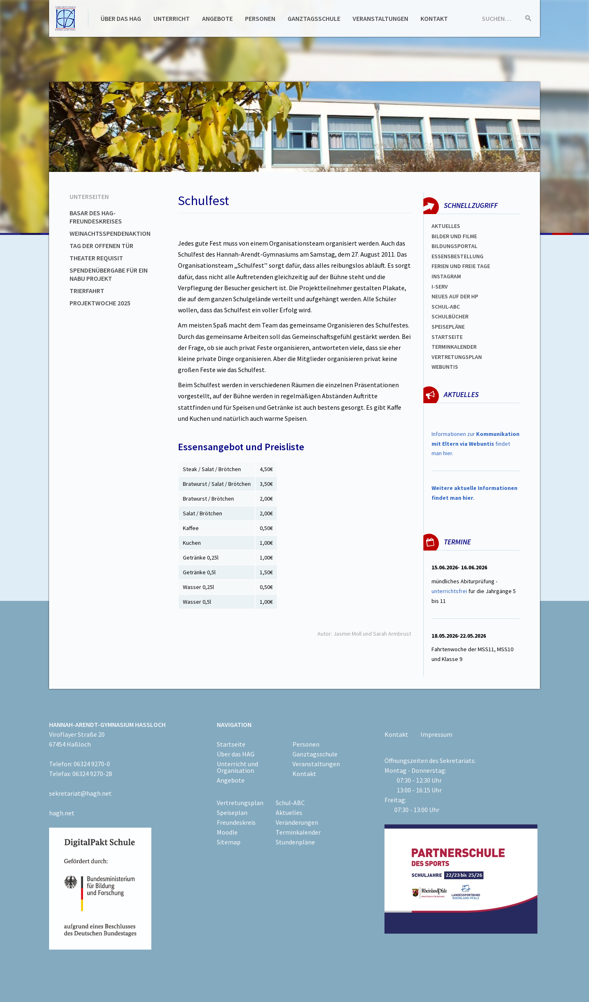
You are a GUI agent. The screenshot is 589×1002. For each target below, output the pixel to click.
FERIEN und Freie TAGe (461, 266)
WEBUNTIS (445, 366)
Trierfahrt (87, 291)
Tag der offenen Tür (101, 245)
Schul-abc (446, 306)
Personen (260, 18)
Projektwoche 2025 (100, 303)
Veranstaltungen (380, 18)
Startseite (447, 337)
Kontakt (434, 18)
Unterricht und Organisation (237, 767)
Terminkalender (454, 346)
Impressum (436, 734)
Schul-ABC (290, 803)
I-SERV (440, 286)
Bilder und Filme (454, 236)
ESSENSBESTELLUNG (457, 256)
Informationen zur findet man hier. (475, 443)
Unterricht (171, 18)
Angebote (217, 18)
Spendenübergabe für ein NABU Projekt (109, 274)
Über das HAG (121, 18)
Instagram (446, 276)
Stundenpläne (295, 842)
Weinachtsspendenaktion (110, 233)
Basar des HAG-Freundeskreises (96, 217)
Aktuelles (446, 226)
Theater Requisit (96, 258)
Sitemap (229, 842)
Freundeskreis (236, 822)
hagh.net (61, 813)
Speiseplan (232, 812)
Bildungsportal (454, 246)
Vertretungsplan (457, 357)
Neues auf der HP (455, 296)
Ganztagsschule (314, 18)
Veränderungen (297, 822)
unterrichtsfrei (449, 591)
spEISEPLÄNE (448, 326)
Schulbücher (450, 316)
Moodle (227, 832)
